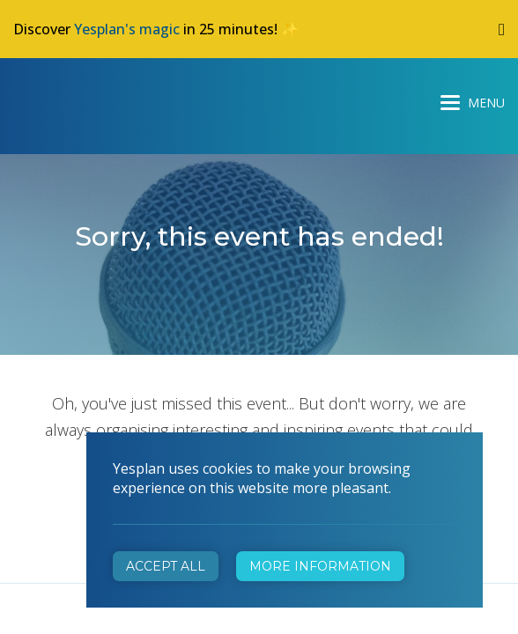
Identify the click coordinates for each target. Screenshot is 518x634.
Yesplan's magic (127, 29)
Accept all (165, 566)
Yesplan (79, 98)
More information (320, 566)
